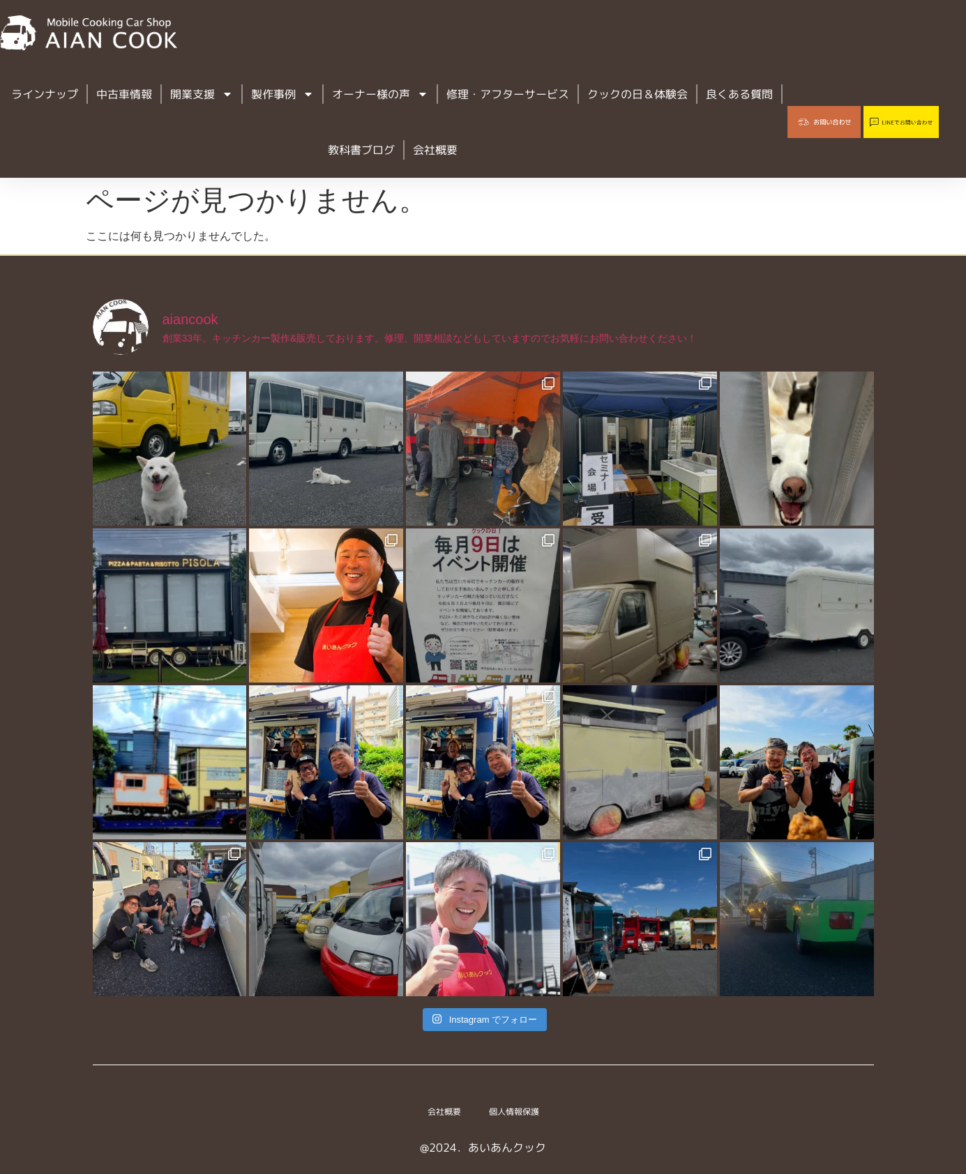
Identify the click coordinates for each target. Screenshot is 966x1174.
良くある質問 (739, 94)
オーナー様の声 (380, 94)
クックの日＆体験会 (637, 94)
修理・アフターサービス (507, 94)
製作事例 (282, 94)
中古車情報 (124, 94)
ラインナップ (44, 94)
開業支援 (201, 94)
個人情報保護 (519, 1112)
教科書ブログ (361, 150)
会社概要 (435, 150)
